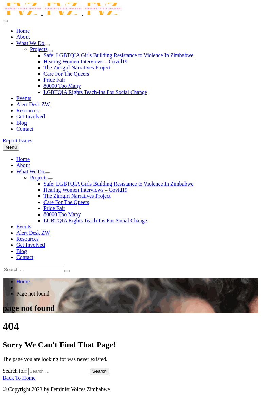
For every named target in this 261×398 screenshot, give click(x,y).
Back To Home (19, 378)
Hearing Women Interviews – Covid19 (85, 61)
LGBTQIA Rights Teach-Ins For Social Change (95, 92)
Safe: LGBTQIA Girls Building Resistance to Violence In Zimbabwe (118, 55)
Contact (24, 129)
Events (23, 98)
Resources (27, 110)
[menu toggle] (5, 21)
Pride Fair (54, 80)
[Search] (67, 271)
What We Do (30, 43)
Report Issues (17, 140)
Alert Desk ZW (33, 104)
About (23, 37)
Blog (21, 123)
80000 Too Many (62, 86)
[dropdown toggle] (47, 45)
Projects (39, 49)
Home (23, 31)
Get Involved (30, 117)
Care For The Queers (66, 74)
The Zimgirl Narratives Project (77, 67)
